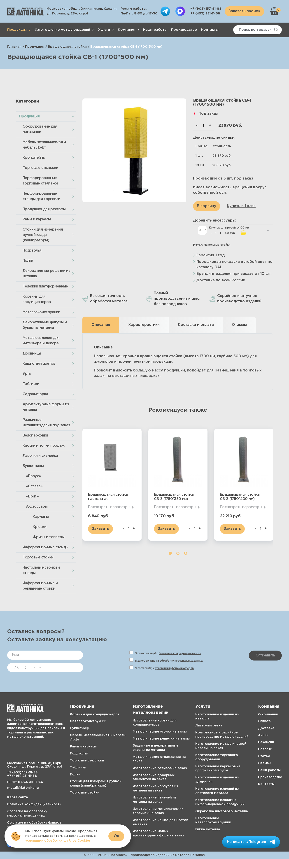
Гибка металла (207, 829)
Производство (184, 29)
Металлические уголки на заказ (160, 731)
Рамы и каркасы (37, 219)
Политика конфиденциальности (34, 804)
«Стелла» (34, 486)
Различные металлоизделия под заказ (46, 422)
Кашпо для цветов (39, 363)
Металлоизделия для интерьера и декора (41, 340)
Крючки (39, 527)
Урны (27, 374)
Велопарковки (35, 435)
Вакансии (266, 742)
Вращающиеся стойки (67, 46)
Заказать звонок (244, 11)
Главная (14, 46)
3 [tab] (185, 553)
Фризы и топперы (49, 537)
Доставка (266, 728)
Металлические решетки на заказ (161, 738)
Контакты (210, 29)
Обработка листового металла (221, 811)
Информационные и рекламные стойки (40, 585)
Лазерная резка (208, 725)
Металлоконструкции (41, 312)
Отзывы (264, 763)
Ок (116, 836)
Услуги (104, 29)
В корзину (206, 206)
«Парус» (33, 476)
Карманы (41, 516)
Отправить (265, 655)
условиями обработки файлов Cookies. (58, 840)
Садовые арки (35, 394)
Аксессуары (36, 506)
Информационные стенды (45, 547)
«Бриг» (32, 496)
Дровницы (32, 353)
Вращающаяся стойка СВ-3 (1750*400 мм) (239, 497)
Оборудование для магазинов (40, 129)
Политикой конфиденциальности (180, 653)
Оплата (264, 721)
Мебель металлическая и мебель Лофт (44, 144)
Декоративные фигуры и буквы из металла (45, 325)
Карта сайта (17, 797)
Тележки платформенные (45, 286)
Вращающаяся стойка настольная (108, 497)
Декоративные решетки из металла (46, 273)
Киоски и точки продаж (43, 445)
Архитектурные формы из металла (46, 407)
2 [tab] (177, 553)
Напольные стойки (217, 245)
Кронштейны (34, 157)
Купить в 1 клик (241, 206)
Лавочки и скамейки (40, 456)
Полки (28, 260)
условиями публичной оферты (174, 668)
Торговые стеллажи (40, 168)
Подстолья (32, 250)
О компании (268, 714)
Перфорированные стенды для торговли (41, 196)
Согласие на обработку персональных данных (173, 661)
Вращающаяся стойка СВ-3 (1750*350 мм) (173, 497)
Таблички (31, 384)
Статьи (264, 756)
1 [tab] (170, 553)
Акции (263, 735)
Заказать (100, 528)
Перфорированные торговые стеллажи (40, 180)
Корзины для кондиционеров (37, 299)
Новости (265, 749)
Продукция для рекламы (44, 209)
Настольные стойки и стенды (41, 570)
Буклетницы (33, 466)
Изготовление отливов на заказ (160, 768)
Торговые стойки (38, 557)
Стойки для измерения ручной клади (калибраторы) (43, 235)
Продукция (17, 29)
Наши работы (155, 29)
